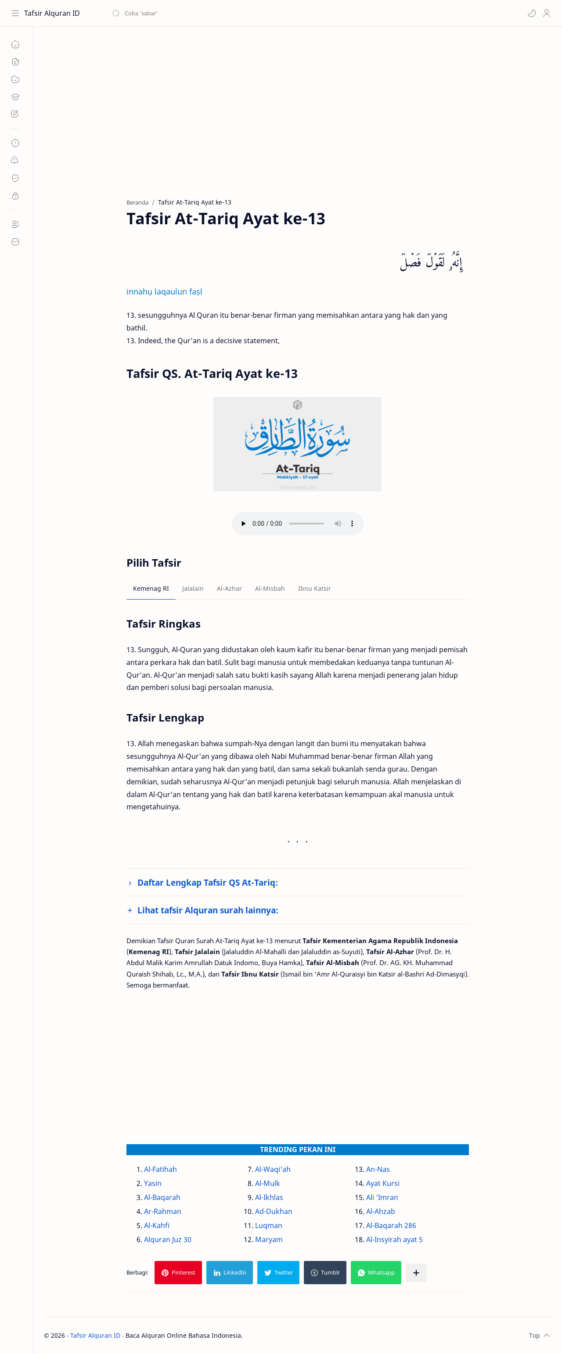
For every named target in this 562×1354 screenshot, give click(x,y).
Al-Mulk (267, 1183)
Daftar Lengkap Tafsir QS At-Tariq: (207, 882)
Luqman (268, 1225)
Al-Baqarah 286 (391, 1225)
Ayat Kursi (383, 1183)
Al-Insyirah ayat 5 (394, 1239)
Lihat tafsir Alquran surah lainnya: (207, 910)
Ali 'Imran (382, 1197)
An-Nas (378, 1169)
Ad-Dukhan (273, 1211)
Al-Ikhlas (269, 1197)
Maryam (269, 1239)
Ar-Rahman (162, 1211)
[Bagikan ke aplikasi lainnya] (416, 1273)
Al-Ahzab (380, 1211)
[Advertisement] (297, 118)
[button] (531, 13)
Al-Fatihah (160, 1169)
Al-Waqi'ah (273, 1169)
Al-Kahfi (156, 1225)
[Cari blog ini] (182, 13)
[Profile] (546, 13)
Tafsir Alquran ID (52, 13)
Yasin (153, 1183)
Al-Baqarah (162, 1197)
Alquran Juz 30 (167, 1239)
